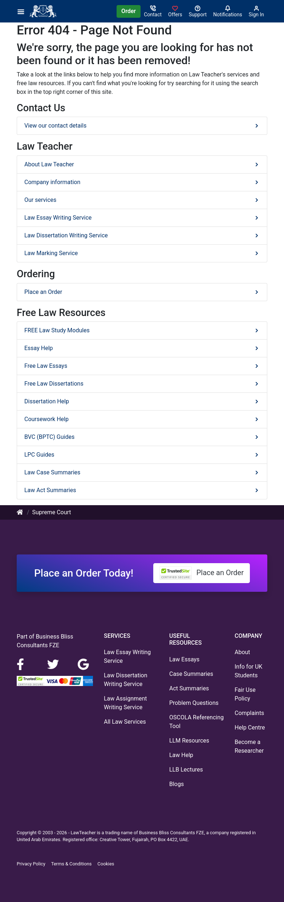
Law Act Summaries (142, 490)
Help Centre (250, 727)
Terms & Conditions (71, 863)
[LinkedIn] (53, 663)
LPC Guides (142, 454)
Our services (142, 199)
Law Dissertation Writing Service (142, 235)
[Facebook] (23, 663)
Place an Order (142, 291)
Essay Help (142, 348)
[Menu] (23, 11)
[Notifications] (228, 11)
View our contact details (142, 125)
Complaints (249, 713)
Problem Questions (194, 702)
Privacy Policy (31, 863)
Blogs (176, 784)
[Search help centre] (198, 11)
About (242, 652)
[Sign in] (175, 11)
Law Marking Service (142, 253)
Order (128, 11)
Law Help (181, 755)
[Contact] (153, 11)
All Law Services (125, 721)
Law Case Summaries (142, 472)
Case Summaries (191, 673)
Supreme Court (51, 512)
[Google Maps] (83, 663)
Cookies (105, 863)
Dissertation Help (142, 401)
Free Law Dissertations (142, 383)
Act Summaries (189, 688)
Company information (142, 182)
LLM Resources (189, 740)
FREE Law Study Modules (142, 330)
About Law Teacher (142, 164)
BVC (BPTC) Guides (142, 436)
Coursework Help (142, 419)
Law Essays (184, 659)
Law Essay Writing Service (142, 217)
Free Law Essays (142, 365)
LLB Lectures (186, 769)
